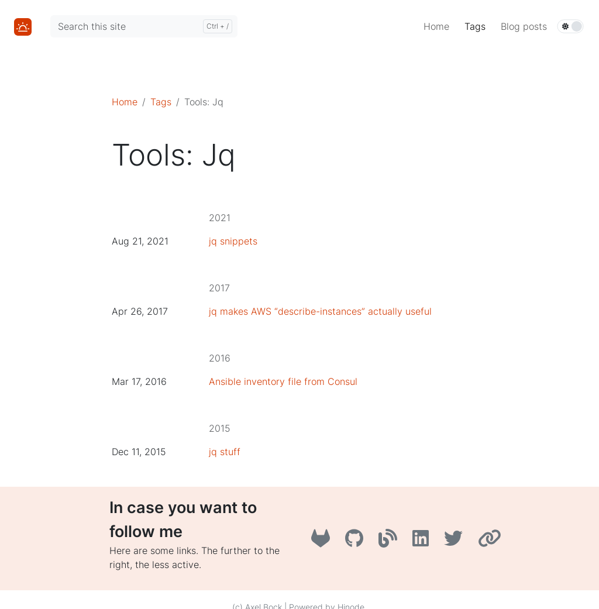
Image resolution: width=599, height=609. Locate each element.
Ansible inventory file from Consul (283, 381)
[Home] (23, 26)
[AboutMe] (491, 541)
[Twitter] (456, 541)
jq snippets (233, 241)
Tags (160, 102)
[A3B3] (391, 541)
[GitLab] (323, 541)
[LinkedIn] (423, 541)
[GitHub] (357, 541)
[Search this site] (143, 26)
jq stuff (224, 451)
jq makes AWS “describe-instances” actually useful (320, 311)
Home (124, 102)
